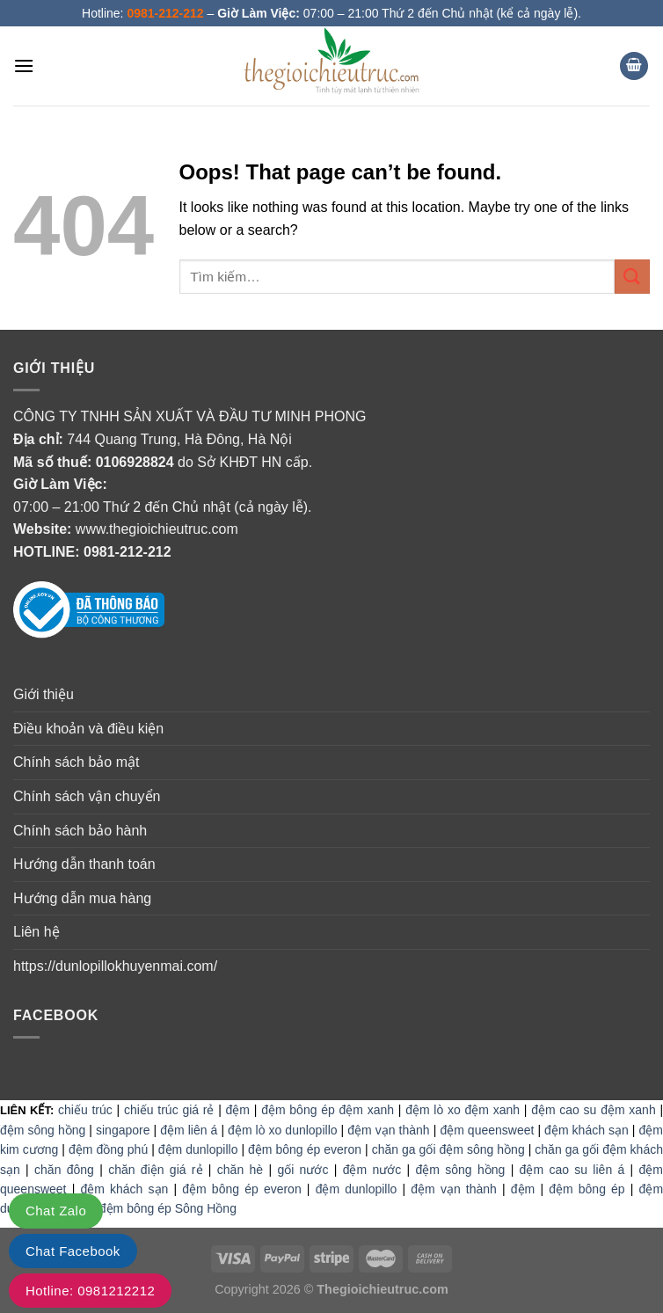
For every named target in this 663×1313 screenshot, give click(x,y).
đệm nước (372, 1170)
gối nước (302, 1170)
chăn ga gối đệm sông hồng (448, 1149)
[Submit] (632, 276)
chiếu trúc (85, 1110)
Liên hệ (36, 931)
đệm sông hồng (42, 1130)
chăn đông (64, 1170)
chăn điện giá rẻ (155, 1170)
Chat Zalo (56, 1210)
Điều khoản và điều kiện (88, 728)
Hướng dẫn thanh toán (84, 864)
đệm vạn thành (388, 1130)
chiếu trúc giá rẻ (169, 1110)
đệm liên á (188, 1130)
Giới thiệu (43, 694)
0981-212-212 (127, 551)
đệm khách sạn (586, 1130)
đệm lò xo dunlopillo (282, 1130)
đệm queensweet (487, 1130)
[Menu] (23, 65)
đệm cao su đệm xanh (593, 1110)
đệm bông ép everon (304, 1149)
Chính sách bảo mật (76, 762)
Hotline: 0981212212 (90, 1290)
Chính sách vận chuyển (86, 796)
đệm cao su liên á (572, 1170)
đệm (238, 1110)
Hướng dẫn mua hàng (82, 898)
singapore (123, 1130)
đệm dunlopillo (198, 1149)
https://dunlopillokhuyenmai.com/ (115, 966)
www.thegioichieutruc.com (157, 529)
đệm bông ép (586, 1189)
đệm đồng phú (108, 1149)
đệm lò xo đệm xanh (462, 1110)
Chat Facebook (73, 1251)
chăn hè (240, 1170)
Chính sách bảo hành (80, 830)
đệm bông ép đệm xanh (327, 1110)
